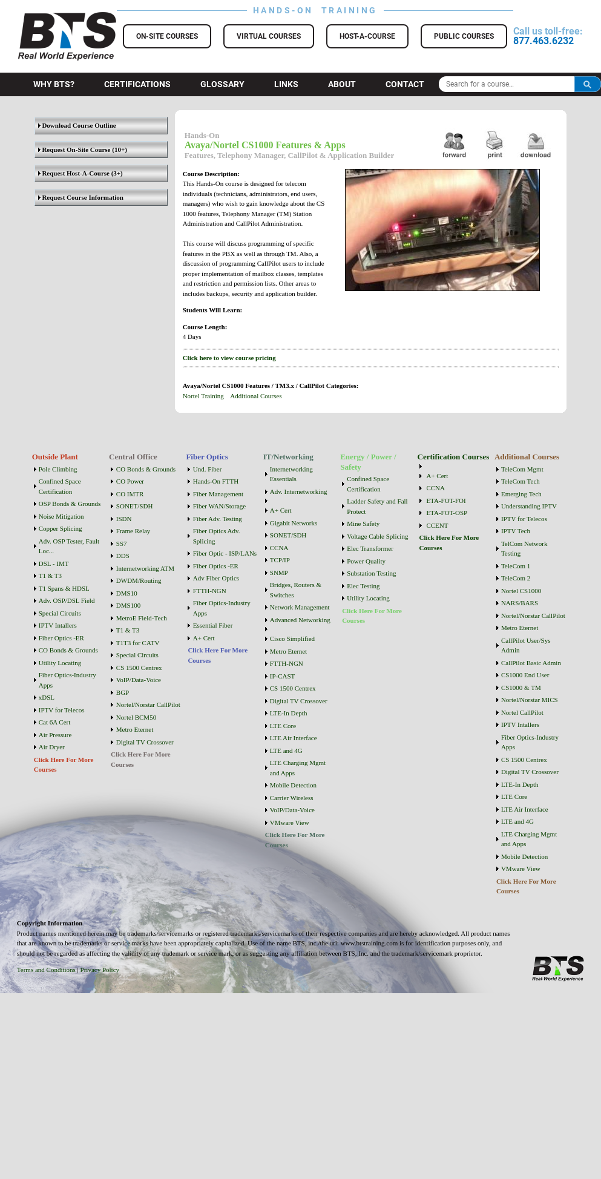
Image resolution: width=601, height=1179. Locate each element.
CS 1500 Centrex (139, 667)
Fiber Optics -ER (61, 638)
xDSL (46, 697)
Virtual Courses (269, 36)
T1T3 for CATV (138, 642)
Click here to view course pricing (229, 357)
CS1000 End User (525, 674)
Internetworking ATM (145, 568)
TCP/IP (280, 559)
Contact (405, 84)
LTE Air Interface (293, 737)
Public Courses (464, 36)
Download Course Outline (77, 125)
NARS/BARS (519, 602)
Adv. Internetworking (298, 491)
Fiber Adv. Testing (217, 518)
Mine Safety (363, 523)
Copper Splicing (60, 528)
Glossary (222, 84)
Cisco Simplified (292, 638)
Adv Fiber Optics (216, 578)
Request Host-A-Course (74, 173)
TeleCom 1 (515, 566)
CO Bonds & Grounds (68, 650)
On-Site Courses (167, 36)
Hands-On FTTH (215, 481)
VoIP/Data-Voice (138, 679)
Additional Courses (255, 395)
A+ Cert (204, 638)
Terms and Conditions (46, 969)
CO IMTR (130, 494)
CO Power (130, 481)
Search (587, 84)
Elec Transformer (370, 548)
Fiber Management (218, 494)
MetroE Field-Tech (141, 618)
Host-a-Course (367, 36)
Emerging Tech (521, 494)
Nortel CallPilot (522, 712)
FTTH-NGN (209, 590)
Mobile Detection (293, 785)
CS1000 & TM (521, 687)
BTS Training (52, 18)
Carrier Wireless (292, 797)
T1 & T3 (50, 575)
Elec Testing (363, 586)
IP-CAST (282, 676)
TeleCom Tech (520, 481)
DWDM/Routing (139, 580)
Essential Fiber (213, 625)
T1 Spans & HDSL (64, 588)
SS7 (121, 543)
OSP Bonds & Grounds (70, 503)
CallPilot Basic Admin (531, 662)
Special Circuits (60, 613)
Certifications (137, 84)
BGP (122, 692)
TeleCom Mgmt (522, 469)
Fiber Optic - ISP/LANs (225, 553)
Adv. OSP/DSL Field (67, 600)
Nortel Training (203, 395)
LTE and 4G (286, 750)
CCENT (437, 525)
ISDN (124, 518)
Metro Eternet (134, 729)
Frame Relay (133, 530)
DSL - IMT (54, 563)
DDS (123, 555)
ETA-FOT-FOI (445, 500)
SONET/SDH (134, 506)
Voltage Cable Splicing (377, 536)
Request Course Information (80, 197)
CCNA (279, 547)
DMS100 (128, 605)
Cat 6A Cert (55, 722)
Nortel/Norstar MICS (529, 699)
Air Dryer (52, 746)
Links (286, 84)
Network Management (300, 607)
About (342, 84)
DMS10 (126, 593)
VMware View (289, 822)
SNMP (279, 572)
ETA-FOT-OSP (446, 512)
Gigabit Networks (294, 523)
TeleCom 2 (515, 578)
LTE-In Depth (288, 713)
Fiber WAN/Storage (219, 506)
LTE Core (283, 725)
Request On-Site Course (74, 149)
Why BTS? (53, 84)
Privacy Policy (99, 969)
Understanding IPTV (529, 506)
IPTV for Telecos (62, 710)
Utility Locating (60, 662)
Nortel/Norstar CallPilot (148, 704)
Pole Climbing (58, 469)
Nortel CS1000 (521, 590)
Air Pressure (55, 734)
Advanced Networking (300, 619)
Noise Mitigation (61, 516)
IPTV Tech (515, 530)
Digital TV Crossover (145, 742)
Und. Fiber (207, 469)
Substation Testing (371, 573)
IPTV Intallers (58, 625)
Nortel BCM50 (136, 717)
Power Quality (366, 561)
